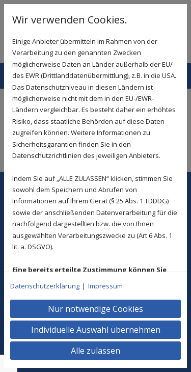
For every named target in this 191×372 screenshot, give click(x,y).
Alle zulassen (95, 350)
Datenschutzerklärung (44, 285)
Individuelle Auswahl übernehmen (95, 329)
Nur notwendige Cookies (95, 308)
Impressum (105, 285)
